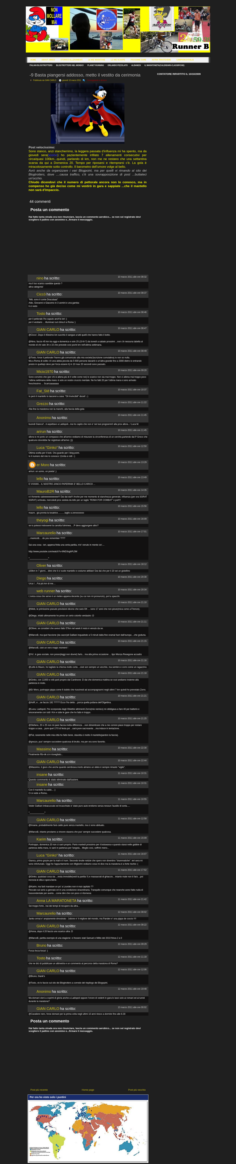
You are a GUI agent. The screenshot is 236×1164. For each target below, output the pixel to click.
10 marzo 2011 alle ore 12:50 (132, 446)
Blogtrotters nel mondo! (70, 65)
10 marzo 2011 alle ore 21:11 (132, 621)
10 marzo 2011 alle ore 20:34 (132, 589)
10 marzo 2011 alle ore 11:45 (132, 415)
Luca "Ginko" (47, 448)
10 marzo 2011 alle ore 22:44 (132, 760)
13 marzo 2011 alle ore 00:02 (132, 1007)
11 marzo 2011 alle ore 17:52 (132, 870)
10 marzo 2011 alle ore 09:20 (132, 370)
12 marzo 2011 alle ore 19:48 (132, 989)
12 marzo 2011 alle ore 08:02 (132, 912)
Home (33, 60)
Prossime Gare (138, 60)
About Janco (48, 60)
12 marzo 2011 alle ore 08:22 (132, 924)
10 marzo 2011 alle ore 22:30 (132, 748)
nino (40, 278)
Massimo (44, 749)
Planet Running (95, 65)
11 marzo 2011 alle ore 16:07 (132, 854)
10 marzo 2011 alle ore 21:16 (132, 660)
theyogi (42, 520)
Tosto (41, 314)
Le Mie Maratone (96, 60)
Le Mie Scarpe (118, 60)
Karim (41, 839)
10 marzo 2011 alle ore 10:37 (132, 389)
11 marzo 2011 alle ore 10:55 (132, 799)
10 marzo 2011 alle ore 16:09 (132, 519)
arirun (41, 431)
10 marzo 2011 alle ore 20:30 (132, 577)
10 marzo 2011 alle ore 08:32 (132, 277)
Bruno (41, 945)
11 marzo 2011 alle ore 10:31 (132, 773)
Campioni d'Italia (185, 60)
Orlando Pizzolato (118, 65)
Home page (88, 1089)
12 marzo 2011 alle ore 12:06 (132, 969)
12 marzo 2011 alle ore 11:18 (132, 957)
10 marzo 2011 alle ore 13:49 (132, 477)
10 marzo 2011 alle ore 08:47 (132, 328)
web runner (46, 591)
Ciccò (41, 294)
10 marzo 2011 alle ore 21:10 (132, 602)
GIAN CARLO (48, 330)
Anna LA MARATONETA (57, 901)
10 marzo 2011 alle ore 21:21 (132, 696)
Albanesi (136, 65)
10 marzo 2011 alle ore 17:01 (132, 531)
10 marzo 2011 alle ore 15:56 (132, 506)
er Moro (43, 465)
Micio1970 (45, 372)
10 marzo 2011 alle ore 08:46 (132, 312)
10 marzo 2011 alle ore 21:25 (132, 718)
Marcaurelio (46, 533)
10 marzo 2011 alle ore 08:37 (132, 293)
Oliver (41, 565)
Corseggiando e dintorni (97, 80)
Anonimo (44, 418)
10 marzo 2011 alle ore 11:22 (132, 402)
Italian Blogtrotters (41, 65)
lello (40, 479)
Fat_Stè (43, 391)
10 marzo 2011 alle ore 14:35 (132, 490)
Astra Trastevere (161, 60)
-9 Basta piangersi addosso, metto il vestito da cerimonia (85, 74)
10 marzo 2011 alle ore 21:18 (132, 673)
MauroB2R (45, 491)
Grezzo (42, 404)
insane (42, 774)
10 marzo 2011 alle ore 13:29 (132, 462)
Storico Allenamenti (71, 60)
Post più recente (39, 1089)
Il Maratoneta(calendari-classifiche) (164, 65)
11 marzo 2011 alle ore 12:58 (132, 818)
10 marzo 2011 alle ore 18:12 (132, 564)
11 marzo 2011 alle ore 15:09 (132, 838)
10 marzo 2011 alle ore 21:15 (132, 641)
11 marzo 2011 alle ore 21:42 (132, 899)
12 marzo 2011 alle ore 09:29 (132, 944)
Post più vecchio (137, 1089)
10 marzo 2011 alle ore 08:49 (132, 351)
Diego (41, 578)
